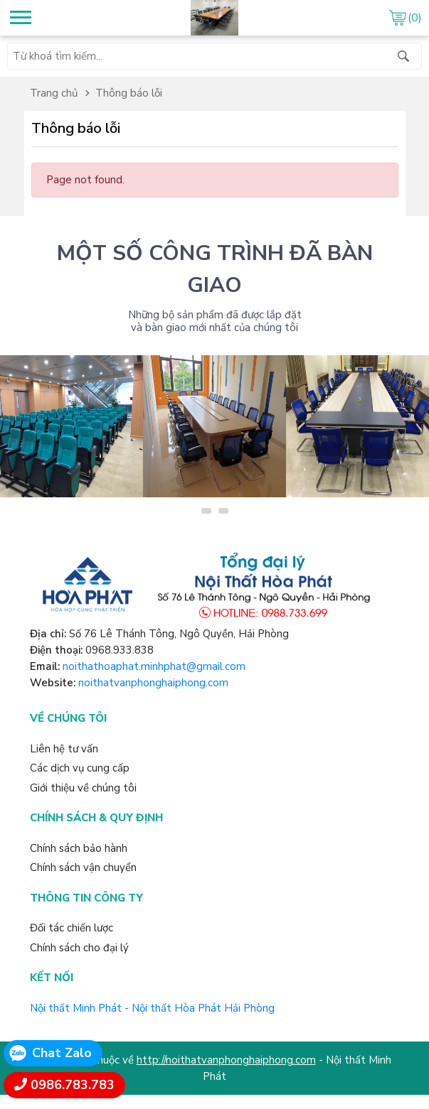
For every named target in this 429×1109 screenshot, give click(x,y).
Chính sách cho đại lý (79, 948)
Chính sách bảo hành (78, 848)
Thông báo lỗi (128, 93)
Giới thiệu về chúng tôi (83, 788)
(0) (415, 18)
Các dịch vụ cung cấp (79, 768)
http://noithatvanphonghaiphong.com (226, 1060)
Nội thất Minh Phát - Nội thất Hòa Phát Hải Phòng (152, 1008)
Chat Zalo (62, 1052)
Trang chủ (54, 93)
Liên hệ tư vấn (64, 749)
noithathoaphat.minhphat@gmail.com (154, 666)
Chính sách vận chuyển (83, 867)
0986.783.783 (73, 1084)
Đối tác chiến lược (71, 928)
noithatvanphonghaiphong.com (153, 682)
